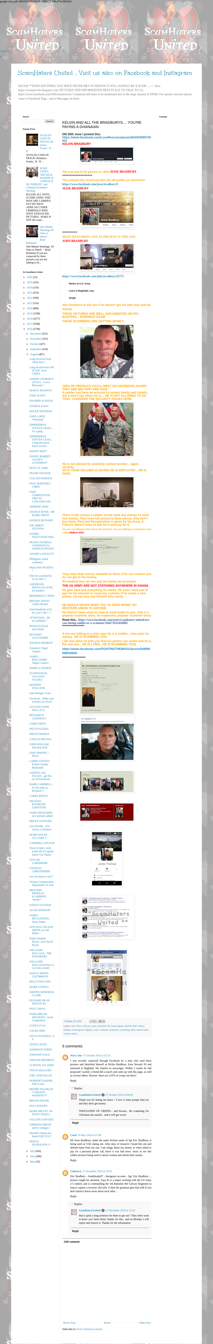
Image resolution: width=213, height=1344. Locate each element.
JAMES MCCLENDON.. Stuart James (39, 918)
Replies (78, 1088)
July (32, 1151)
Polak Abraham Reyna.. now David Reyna (41, 941)
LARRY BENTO (38, 795)
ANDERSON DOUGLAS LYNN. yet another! (41, 587)
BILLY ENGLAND (39, 981)
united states (142, 1029)
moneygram (78, 1029)
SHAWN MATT (38, 451)
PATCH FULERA (39, 728)
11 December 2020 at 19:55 (97, 1171)
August (34, 354)
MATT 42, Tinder (38, 467)
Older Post (145, 1322)
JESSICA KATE (38, 1044)
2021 (30, 303)
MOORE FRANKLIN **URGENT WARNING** (41, 1092)
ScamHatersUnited (90, 1094)
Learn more (6, 51)
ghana (120, 1026)
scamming (125, 1029)
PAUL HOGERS (38, 1105)
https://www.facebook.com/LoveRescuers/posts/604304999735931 (106, 139)
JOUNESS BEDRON (40, 642)
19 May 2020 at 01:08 (89, 1135)
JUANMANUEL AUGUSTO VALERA (38, 676)
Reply (73, 1080)
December (36, 333)
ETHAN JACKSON (40, 905)
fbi (108, 1026)
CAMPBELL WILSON (42, 843)
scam (95, 1029)
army (94, 1026)
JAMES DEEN (37, 723)
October (34, 344)
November (36, 338)
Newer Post (69, 1322)
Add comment (72, 1241)
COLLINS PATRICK (40, 478)
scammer (103, 1029)
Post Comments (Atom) (89, 1329)
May (33, 1161)
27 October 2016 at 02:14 (96, 1055)
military (67, 1029)
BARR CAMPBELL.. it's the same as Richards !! (41, 787)
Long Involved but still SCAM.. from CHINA (41, 370)
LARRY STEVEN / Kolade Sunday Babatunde (40, 764)
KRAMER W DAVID (41, 400)
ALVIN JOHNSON (39, 910)
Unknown (75, 1171)
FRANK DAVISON (40, 473)
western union (70, 1033)
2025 (30, 282)
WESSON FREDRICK (41, 1060)
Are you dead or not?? (41, 876)
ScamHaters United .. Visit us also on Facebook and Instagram (105, 73)
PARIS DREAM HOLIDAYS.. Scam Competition (41, 1017)
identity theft (130, 1026)
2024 (30, 287)
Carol (73, 1135)
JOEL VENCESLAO (40, 1075)
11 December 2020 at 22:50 (120, 1210)
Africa (79, 1026)
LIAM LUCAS (37, 1025)
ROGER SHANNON (40, 411)
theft (133, 1029)
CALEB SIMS (37, 1030)
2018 (30, 318)
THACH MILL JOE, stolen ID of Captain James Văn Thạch (41, 851)
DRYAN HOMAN (39, 734)
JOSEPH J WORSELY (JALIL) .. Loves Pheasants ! (41, 382)
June (33, 1156)
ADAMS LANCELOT (41, 553)
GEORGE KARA (38, 406)
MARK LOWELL (39, 986)
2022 (30, 297)
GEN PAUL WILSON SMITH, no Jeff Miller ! (41, 930)
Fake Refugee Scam (40, 693)
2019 (30, 313)
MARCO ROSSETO (40, 390)
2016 (30, 329)
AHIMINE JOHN (38, 506)
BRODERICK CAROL (42, 595)
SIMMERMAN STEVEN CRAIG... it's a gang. (41, 427)
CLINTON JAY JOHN (41, 1065)
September (36, 349)
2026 (30, 277)
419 (73, 1026)
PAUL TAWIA (37, 1008)
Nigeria (88, 1029)
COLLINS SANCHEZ (41, 1119)
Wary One (76, 1055)
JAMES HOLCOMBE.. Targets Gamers (39, 659)
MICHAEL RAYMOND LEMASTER (37, 804)
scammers (114, 1029)
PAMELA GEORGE (40, 668)
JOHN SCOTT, (37, 395)
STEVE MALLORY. (40, 1070)
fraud (113, 1026)
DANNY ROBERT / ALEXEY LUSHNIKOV (40, 459)
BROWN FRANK (39, 1100)
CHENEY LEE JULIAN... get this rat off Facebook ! (40, 775)
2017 (30, 323)
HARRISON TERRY (40, 1049)
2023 (30, 292)
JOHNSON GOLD (39, 1054)
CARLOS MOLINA (40, 739)
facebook (102, 1026)
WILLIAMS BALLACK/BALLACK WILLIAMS (41, 964)
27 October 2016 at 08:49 (119, 1094)
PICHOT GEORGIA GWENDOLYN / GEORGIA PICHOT (41, 545)
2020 (30, 308)
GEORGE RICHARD (41, 520)
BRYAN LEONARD (40, 821)
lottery (141, 1026)
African (86, 1026)
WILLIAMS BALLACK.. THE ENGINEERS (40, 953)
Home (107, 1322)
